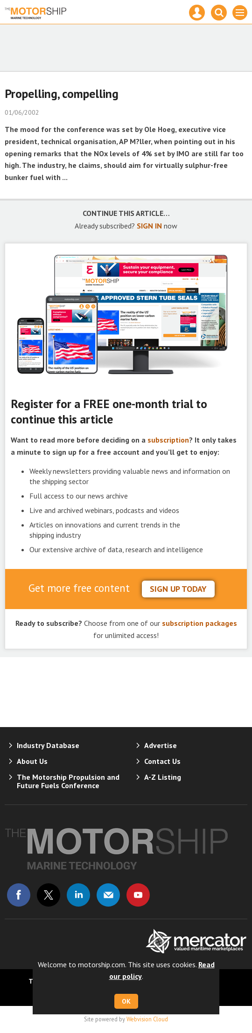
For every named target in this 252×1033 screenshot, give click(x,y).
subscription (168, 439)
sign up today (178, 588)
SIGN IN (149, 225)
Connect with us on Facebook (19, 895)
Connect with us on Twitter (48, 895)
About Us (32, 761)
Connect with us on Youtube (138, 895)
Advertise (160, 745)
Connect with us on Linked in (78, 895)
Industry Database (48, 745)
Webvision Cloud (147, 1019)
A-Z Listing (162, 777)
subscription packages (199, 623)
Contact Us (162, 761)
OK (126, 1001)
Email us (108, 895)
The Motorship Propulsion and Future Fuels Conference (68, 781)
